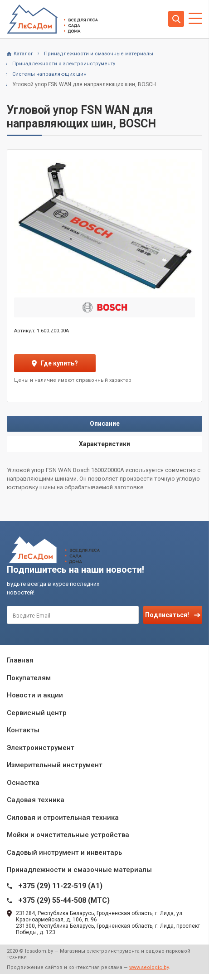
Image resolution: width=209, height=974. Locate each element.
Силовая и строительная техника (63, 817)
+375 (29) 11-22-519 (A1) (60, 885)
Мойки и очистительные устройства (68, 835)
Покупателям (29, 678)
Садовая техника (35, 800)
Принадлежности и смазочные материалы (79, 870)
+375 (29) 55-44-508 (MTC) (64, 900)
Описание (105, 423)
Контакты (23, 730)
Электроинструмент (40, 748)
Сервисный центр (37, 713)
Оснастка (23, 783)
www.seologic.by (149, 967)
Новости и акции (35, 695)
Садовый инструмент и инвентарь (64, 852)
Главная (20, 660)
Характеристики (104, 444)
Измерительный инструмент (54, 765)
